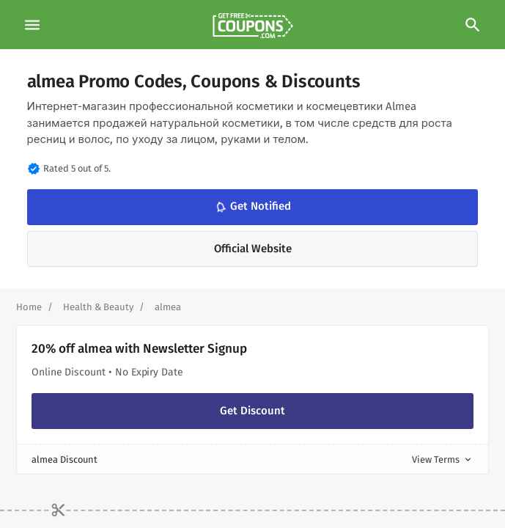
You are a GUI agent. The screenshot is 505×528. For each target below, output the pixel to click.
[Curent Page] (168, 306)
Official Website (253, 248)
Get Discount (252, 410)
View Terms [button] (442, 459)
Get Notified (252, 206)
